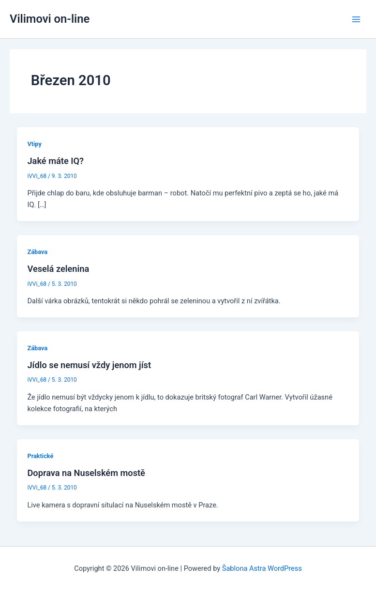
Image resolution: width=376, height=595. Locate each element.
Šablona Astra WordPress (262, 568)
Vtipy (34, 144)
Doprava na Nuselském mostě (86, 473)
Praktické (40, 456)
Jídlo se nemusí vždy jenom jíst (89, 365)
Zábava (37, 251)
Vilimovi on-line (50, 19)
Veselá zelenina (58, 269)
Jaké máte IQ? (55, 161)
